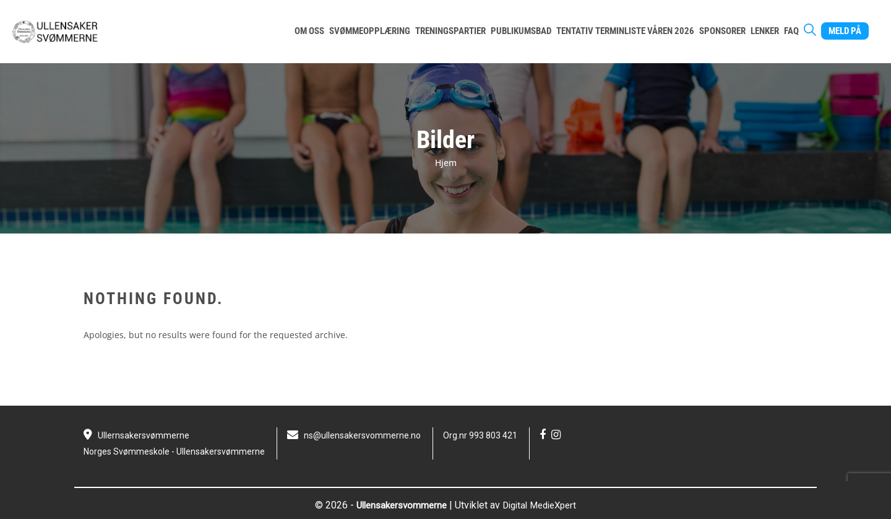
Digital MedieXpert (542, 505)
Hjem (446, 162)
